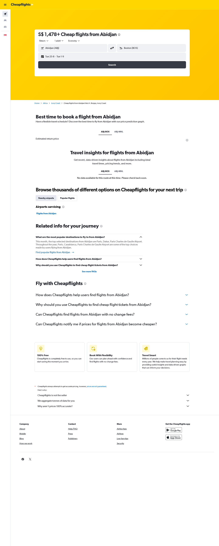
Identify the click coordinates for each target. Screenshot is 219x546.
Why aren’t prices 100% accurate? (116, 406)
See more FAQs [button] (92, 271)
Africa (48, 103)
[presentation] (121, 34)
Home (39, 103)
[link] (170, 459)
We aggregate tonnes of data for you (116, 401)
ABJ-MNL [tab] (121, 131)
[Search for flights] (5, 14)
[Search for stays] (5, 20)
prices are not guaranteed (99, 386)
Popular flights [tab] (70, 198)
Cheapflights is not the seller (116, 395)
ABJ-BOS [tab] (108, 131)
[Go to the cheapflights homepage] (22, 4)
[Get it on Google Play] (175, 430)
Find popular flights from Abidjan (57, 252)
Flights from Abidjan (49, 213)
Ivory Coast (58, 103)
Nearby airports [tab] (49, 198)
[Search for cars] (5, 27)
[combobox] (47, 40)
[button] (5, 4)
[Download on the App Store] (175, 437)
